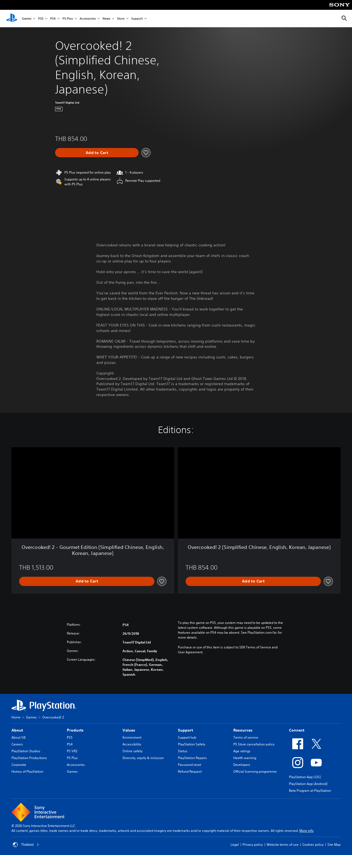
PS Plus (67, 19)
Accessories (88, 19)
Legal (235, 844)
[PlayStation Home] (12, 18)
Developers (241, 764)
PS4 (53, 19)
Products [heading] (75, 730)
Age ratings (241, 751)
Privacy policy (253, 844)
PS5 (40, 19)
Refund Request (190, 771)
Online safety (132, 751)
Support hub (187, 737)
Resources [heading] (242, 730)
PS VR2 (72, 751)
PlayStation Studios (25, 751)
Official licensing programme (255, 771)
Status (182, 751)
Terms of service (245, 737)
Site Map (334, 844)
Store (120, 19)
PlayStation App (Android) (308, 783)
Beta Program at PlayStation (310, 790)
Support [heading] (185, 730)
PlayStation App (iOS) (305, 777)
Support (137, 19)
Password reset (189, 764)
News (106, 19)
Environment (132, 737)
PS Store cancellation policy (254, 744)
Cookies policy (313, 844)
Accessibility (132, 744)
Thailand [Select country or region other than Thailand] (25, 844)
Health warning (244, 758)
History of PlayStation (27, 771)
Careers (17, 744)
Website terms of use (283, 844)
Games (26, 19)
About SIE (18, 737)
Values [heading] (129, 730)
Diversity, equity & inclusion (143, 758)
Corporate (18, 764)
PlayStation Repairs (192, 758)
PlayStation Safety (191, 744)
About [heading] (17, 730)
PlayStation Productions (29, 758)
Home (15, 717)
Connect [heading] (296, 730)
